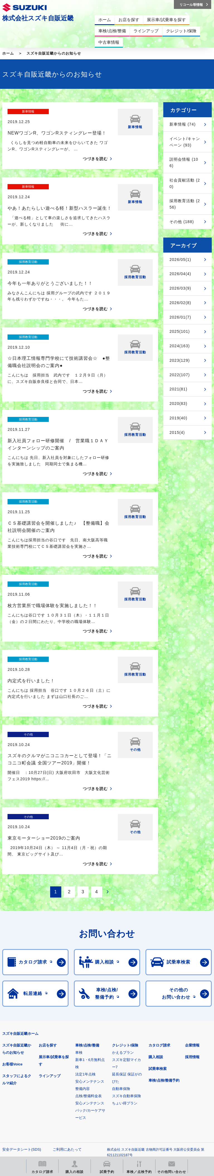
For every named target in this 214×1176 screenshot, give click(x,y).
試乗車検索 (158, 971)
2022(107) (179, 375)
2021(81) (178, 389)
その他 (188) (181, 221)
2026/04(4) (180, 274)
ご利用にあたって (67, 1052)
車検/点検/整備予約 (164, 983)
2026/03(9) (180, 288)
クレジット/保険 (125, 948)
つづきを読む (95, 149)
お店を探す (48, 948)
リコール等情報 (31, 1116)
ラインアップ (49, 979)
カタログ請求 (159, 948)
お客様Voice (12, 967)
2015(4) (177, 432)
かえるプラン (123, 955)
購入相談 (156, 960)
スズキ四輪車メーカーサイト (31, 1087)
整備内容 (82, 991)
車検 (78, 955)
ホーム (8, 53)
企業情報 (192, 948)
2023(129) (179, 360)
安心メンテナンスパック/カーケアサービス (90, 1013)
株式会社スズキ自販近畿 (38, 18)
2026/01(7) (180, 317)
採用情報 (192, 960)
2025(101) (179, 331)
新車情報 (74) (182, 124)
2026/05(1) (180, 259)
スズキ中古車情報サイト (101, 1116)
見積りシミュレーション (101, 1087)
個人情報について (16, 1061)
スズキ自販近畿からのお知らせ (53, 53)
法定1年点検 (85, 977)
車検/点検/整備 (87, 948)
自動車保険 (121, 991)
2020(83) (178, 403)
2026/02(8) (180, 302)
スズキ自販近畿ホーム (20, 936)
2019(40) (178, 418)
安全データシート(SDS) (21, 1052)
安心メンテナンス (89, 984)
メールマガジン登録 (170, 1087)
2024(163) (179, 346)
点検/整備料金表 (88, 999)
